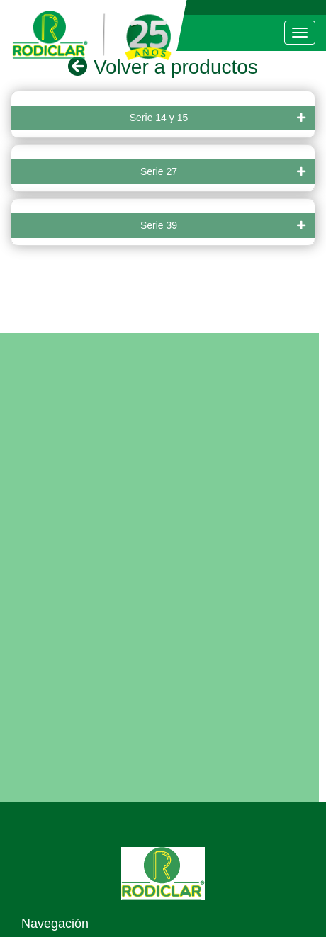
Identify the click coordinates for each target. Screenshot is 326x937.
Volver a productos (163, 67)
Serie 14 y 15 (217, 117)
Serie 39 (222, 225)
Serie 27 (222, 171)
